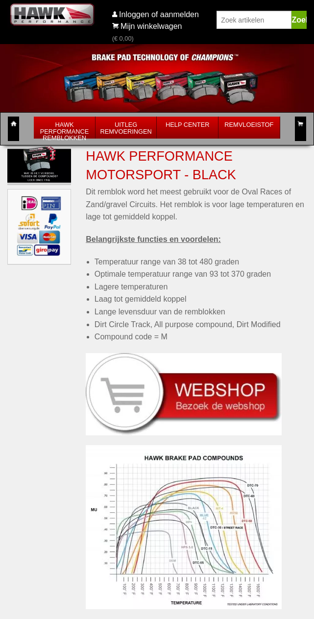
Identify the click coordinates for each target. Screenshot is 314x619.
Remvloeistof (248, 124)
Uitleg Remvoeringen (126, 128)
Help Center (187, 124)
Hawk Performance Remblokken (64, 131)
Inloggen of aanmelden (159, 14)
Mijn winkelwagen (147, 26)
